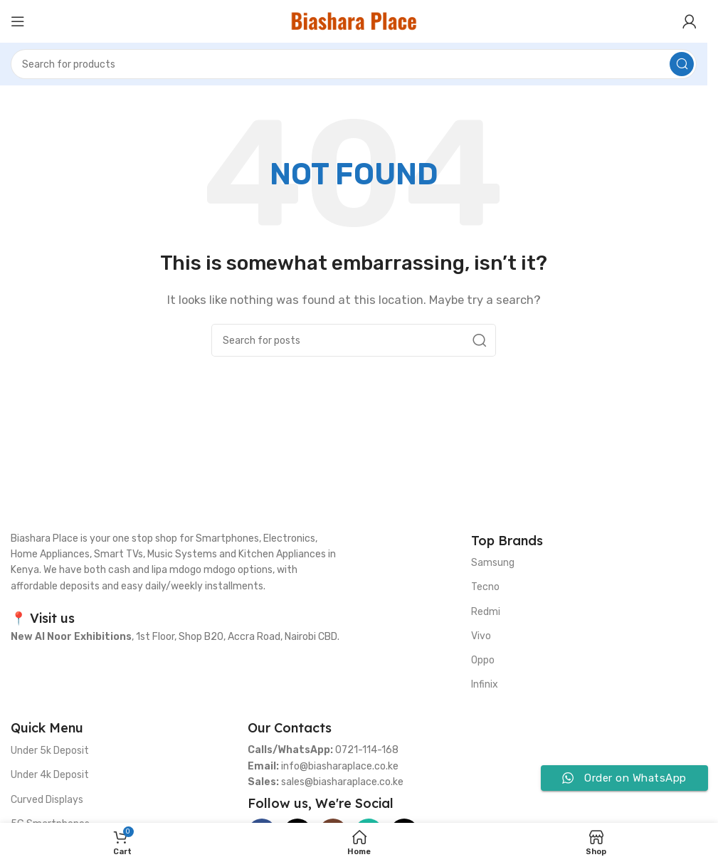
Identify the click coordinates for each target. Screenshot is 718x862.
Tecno (485, 587)
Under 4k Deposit (50, 775)
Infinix (484, 684)
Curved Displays (47, 800)
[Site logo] (354, 20)
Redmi (485, 612)
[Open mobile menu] (18, 21)
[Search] (354, 64)
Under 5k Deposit (50, 751)
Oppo (483, 660)
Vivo (481, 636)
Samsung (492, 563)
